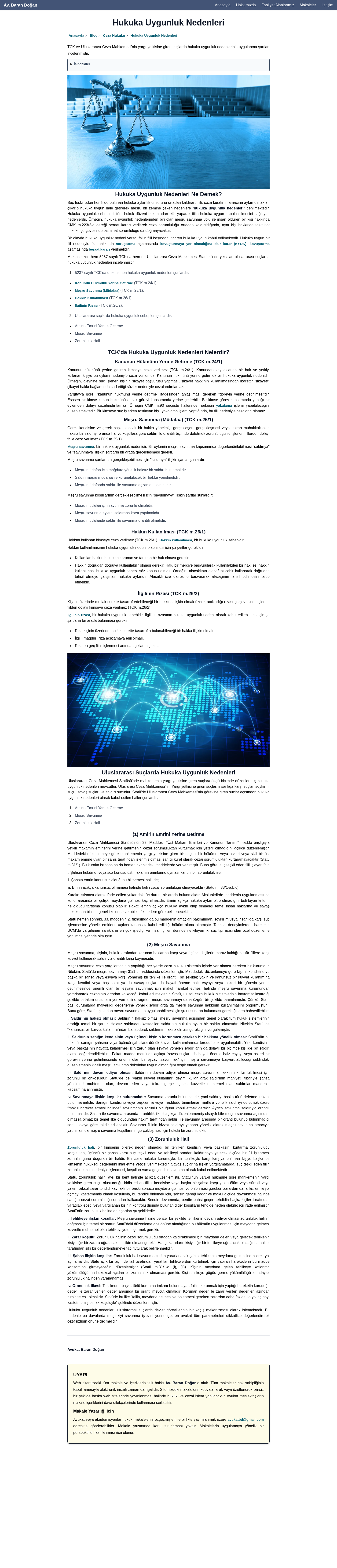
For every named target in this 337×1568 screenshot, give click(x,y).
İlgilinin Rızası (86, 305)
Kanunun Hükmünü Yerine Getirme (104, 283)
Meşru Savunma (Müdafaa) (97, 290)
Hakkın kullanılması (175, 540)
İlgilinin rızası (78, 615)
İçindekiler (82, 64)
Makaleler (308, 5)
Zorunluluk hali (80, 1147)
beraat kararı (99, 249)
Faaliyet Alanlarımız (277, 5)
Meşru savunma (80, 447)
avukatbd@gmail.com (245, 1419)
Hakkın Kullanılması (91, 298)
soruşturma (126, 244)
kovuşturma (260, 244)
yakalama (224, 405)
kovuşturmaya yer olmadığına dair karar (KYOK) (203, 244)
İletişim (327, 5)
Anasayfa (223, 5)
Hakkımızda (246, 5)
